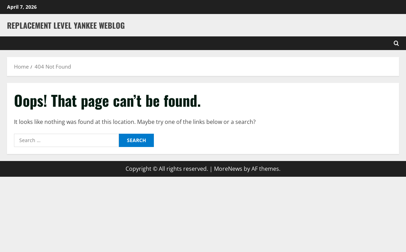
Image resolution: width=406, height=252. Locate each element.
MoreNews (228, 169)
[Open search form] (396, 43)
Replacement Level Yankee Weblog (66, 25)
